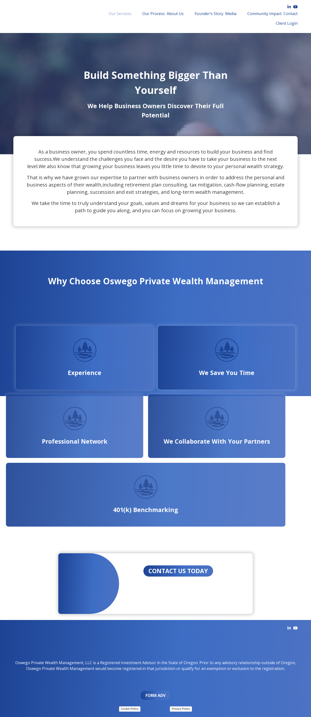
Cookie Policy (129, 707)
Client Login (287, 13)
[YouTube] (295, 7)
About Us (165, 13)
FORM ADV (155, 694)
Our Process (144, 13)
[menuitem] (117, 13)
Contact (267, 13)
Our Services (117, 13)
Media (214, 13)
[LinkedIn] (289, 7)
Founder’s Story (192, 13)
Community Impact (241, 13)
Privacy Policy (181, 707)
